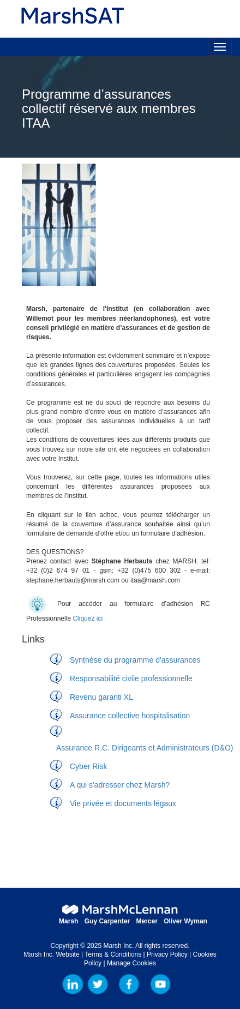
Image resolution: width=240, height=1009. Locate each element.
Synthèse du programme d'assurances (135, 660)
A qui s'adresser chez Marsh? (120, 784)
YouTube (160, 984)
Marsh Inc (97, 984)
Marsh (68, 921)
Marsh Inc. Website (51, 954)
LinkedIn (73, 984)
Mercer (146, 921)
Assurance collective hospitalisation (130, 715)
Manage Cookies (131, 963)
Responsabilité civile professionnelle (131, 678)
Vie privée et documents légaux (123, 803)
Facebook (129, 984)
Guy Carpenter (107, 921)
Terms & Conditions (113, 954)
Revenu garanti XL (101, 697)
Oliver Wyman (185, 921)
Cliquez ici (88, 618)
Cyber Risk (88, 766)
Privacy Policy (167, 954)
